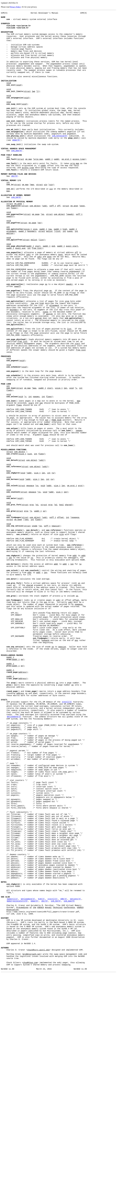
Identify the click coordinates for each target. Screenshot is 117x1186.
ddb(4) (63, 1096)
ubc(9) (14, 213)
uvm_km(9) (16, 238)
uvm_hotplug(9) (59, 163)
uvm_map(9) (16, 181)
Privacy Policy (15, 7)
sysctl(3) (67, 855)
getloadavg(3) (14, 873)
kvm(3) (41, 1096)
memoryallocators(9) (17, 1099)
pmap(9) (16, 168)
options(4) (75, 1096)
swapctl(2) (12, 1096)
